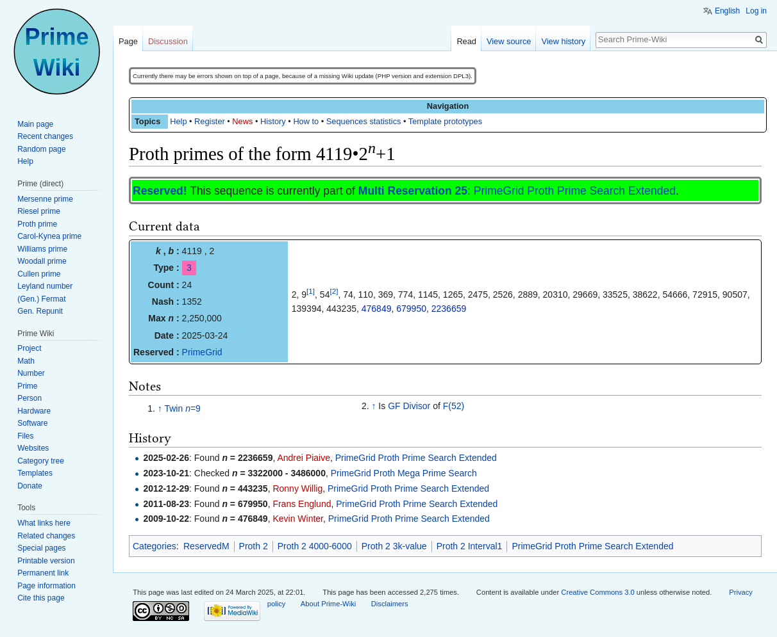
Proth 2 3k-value (394, 546)
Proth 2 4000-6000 (315, 546)
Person (29, 398)
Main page (35, 124)
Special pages (41, 548)
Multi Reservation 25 (412, 190)
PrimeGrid (202, 352)
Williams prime (42, 249)
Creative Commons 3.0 (597, 592)
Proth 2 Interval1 (470, 546)
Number (31, 373)
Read (466, 41)
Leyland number (44, 286)
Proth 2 (253, 546)
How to (306, 121)
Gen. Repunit (40, 311)
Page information (46, 585)
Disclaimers (389, 604)
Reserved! (160, 190)
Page (128, 41)
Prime (27, 386)
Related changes (46, 535)
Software (32, 423)
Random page (41, 149)
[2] (334, 291)
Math (26, 361)
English (727, 10)
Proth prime (37, 224)
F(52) (453, 406)
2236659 (449, 308)
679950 (411, 308)
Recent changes (45, 136)
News (242, 121)
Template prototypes (445, 121)
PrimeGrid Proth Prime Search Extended (575, 190)
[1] (310, 291)
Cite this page (40, 597)
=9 (193, 408)
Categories (154, 546)
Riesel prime (38, 211)
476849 (377, 308)
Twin (173, 408)
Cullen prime (38, 274)
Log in (756, 10)
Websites (33, 448)
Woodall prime (41, 261)
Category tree (40, 460)
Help (178, 121)
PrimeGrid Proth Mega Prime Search (404, 473)
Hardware (34, 411)
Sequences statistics (363, 121)
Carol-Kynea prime (49, 236)
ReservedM (206, 546)
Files (25, 435)
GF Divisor (409, 406)
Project (29, 348)
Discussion (168, 41)
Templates (35, 473)
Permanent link (43, 572)
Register (209, 121)
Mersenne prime (45, 199)
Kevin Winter (297, 518)
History (273, 121)
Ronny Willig (297, 488)
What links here (44, 523)
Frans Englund (301, 504)
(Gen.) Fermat (41, 298)
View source (509, 41)
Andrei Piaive (303, 458)
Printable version (45, 560)
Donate (29, 485)
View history (563, 41)
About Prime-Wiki (328, 604)
